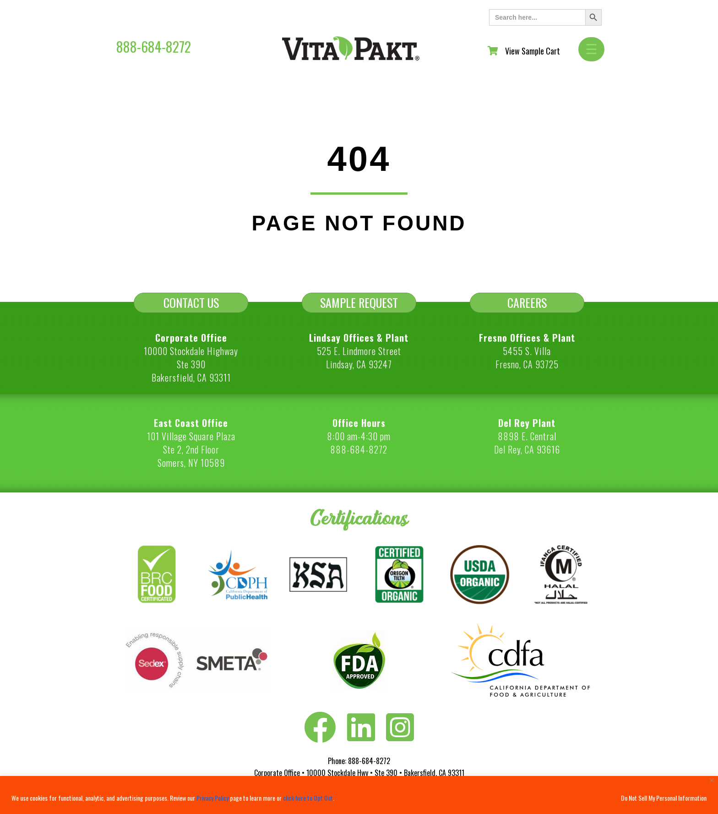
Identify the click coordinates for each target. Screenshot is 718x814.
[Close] (712, 780)
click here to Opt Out (308, 798)
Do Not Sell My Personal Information (664, 798)
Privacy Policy (212, 798)
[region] (359, 795)
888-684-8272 (153, 46)
